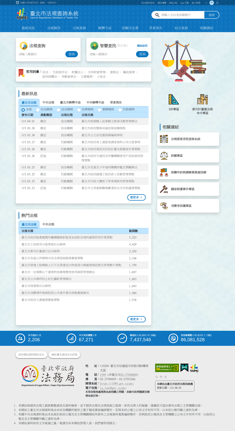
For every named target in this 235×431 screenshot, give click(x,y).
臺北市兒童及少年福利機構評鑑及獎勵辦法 (109, 167)
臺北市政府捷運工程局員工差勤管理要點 (108, 174)
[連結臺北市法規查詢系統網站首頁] (47, 14)
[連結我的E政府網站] (184, 368)
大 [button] (217, 2)
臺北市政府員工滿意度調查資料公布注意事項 (111, 142)
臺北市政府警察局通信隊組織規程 (104, 128)
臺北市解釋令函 (70, 102)
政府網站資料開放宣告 (31, 355)
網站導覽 (162, 3)
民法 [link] (45, 72)
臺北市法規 (29, 102)
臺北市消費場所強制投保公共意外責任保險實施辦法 (55, 292)
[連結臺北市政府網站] (194, 368)
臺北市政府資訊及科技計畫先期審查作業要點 (111, 149)
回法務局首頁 (148, 3)
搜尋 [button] (212, 15)
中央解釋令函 (95, 102)
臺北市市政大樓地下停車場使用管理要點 (108, 181)
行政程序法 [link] (60, 72)
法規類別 (53, 28)
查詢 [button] (71, 54)
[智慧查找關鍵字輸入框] (112, 54)
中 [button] (211, 2)
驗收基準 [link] (129, 72)
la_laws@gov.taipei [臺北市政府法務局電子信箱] (113, 388)
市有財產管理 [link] (97, 72)
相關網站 (206, 28)
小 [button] (206, 3)
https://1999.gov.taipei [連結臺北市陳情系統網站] (117, 383)
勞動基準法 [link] (69, 76)
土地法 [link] (101, 76)
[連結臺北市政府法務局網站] (48, 375)
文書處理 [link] (86, 76)
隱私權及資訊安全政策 (64, 355)
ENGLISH (173, 3)
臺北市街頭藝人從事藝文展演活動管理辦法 (109, 121)
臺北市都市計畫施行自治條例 (40, 251)
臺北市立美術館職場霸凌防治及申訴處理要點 (111, 188)
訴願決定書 (130, 28)
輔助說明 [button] (142, 46)
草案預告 (155, 28)
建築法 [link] (114, 72)
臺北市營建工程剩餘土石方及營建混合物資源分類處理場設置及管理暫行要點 (71, 265)
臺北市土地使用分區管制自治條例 (43, 244)
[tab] (29, 103)
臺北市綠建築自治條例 (36, 286)
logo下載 (184, 3)
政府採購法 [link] (49, 76)
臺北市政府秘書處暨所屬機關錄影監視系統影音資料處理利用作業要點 (67, 237)
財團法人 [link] (78, 72)
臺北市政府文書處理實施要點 (40, 299)
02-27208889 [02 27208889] (129, 374)
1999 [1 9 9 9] (103, 374)
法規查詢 (79, 28)
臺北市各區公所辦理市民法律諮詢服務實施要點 (52, 258)
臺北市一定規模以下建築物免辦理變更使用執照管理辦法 (58, 272)
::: (2, 34)
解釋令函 (104, 28)
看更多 (134, 197)
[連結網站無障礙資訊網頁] (167, 368)
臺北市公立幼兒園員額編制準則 (102, 135)
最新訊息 (28, 28)
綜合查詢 (181, 28)
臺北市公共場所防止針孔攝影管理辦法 (46, 279)
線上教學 (196, 3)
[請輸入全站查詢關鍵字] (182, 15)
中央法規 (48, 102)
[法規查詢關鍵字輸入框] (42, 54)
